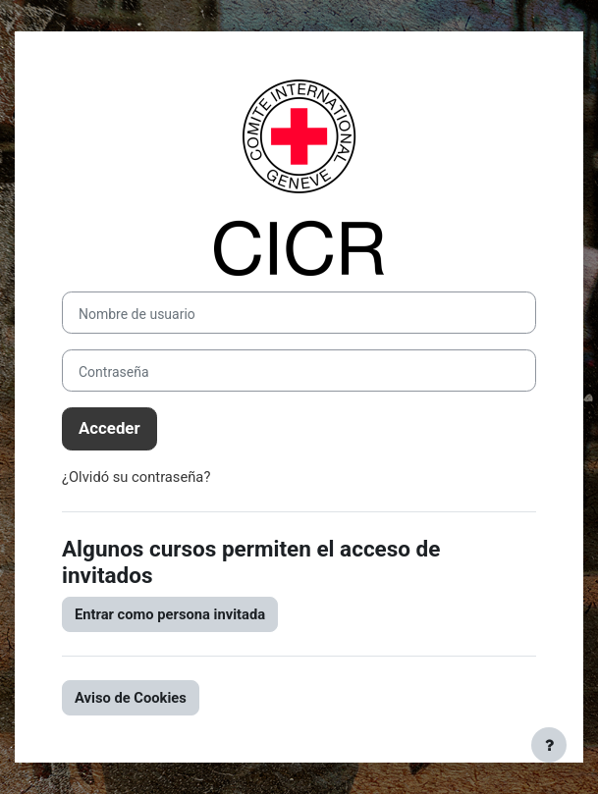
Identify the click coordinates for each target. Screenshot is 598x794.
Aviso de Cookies (131, 698)
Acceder (109, 428)
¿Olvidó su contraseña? (136, 477)
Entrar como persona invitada (170, 614)
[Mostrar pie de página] (549, 745)
